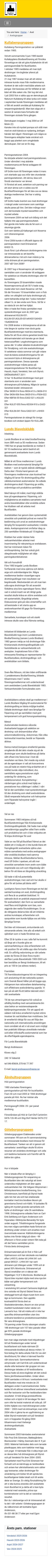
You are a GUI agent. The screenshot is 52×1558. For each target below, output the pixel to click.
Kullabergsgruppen (18, 43)
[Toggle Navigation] (7, 23)
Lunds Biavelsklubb (19, 429)
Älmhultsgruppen (17, 1077)
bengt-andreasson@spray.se (26, 1069)
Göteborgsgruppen (18, 1130)
